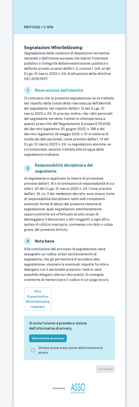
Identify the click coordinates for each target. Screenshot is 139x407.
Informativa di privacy (48, 338)
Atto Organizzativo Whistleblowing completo (37, 299)
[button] (110, 27)
